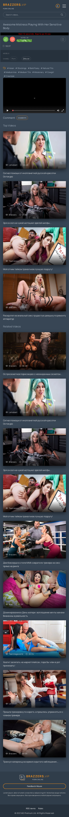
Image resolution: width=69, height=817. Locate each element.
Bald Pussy (34, 68)
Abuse (26, 58)
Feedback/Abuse (34, 786)
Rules (40, 808)
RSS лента (31, 808)
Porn (14, 58)
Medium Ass (11, 72)
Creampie (10, 76)
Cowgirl (50, 72)
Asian (11, 68)
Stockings (22, 68)
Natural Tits (48, 68)
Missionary (39, 72)
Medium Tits (25, 72)
